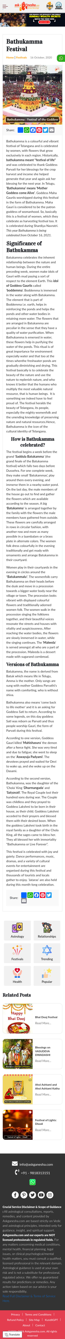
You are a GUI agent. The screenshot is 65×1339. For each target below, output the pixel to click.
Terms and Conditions (38, 1314)
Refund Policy (15, 1319)
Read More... (43, 1023)
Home (10, 57)
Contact (40, 1325)
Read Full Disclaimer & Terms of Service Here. (29, 1298)
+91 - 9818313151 (32, 1171)
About (26, 1325)
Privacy (15, 1314)
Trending (47, 953)
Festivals (21, 57)
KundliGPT (51, 1319)
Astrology (17, 930)
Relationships (47, 930)
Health (17, 975)
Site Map (34, 1319)
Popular (47, 975)
